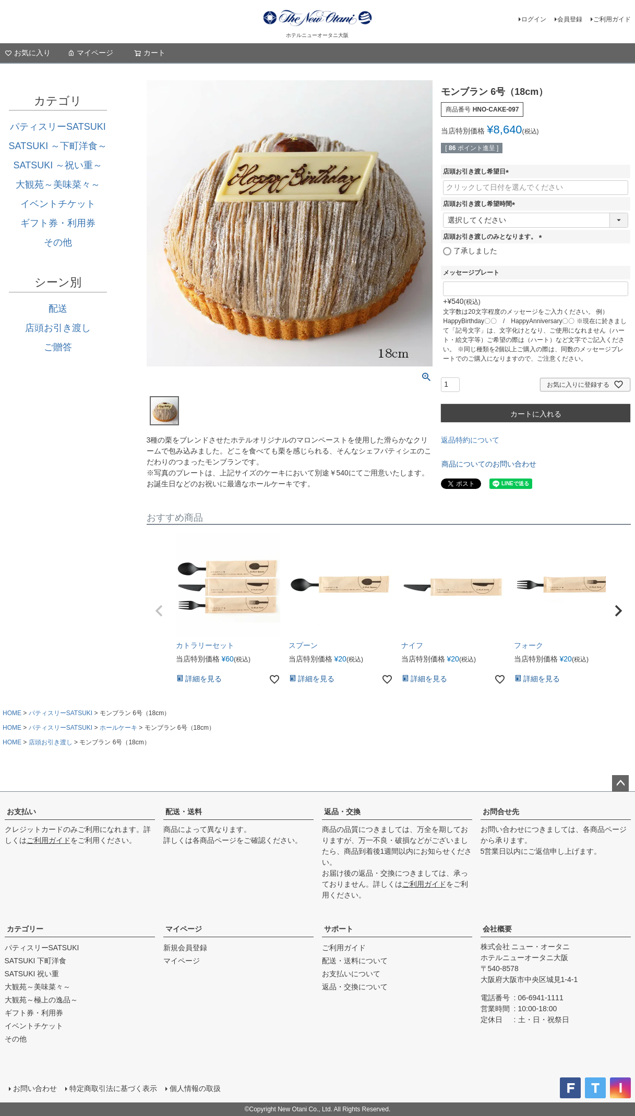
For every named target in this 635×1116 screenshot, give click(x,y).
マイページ (90, 52)
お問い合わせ (35, 1088)
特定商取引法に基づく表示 (113, 1088)
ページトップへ (620, 783)
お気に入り (28, 52)
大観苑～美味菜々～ (58, 184)
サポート (338, 929)
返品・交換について (355, 987)
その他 (58, 242)
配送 (58, 308)
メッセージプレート (471, 272)
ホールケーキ (118, 727)
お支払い (21, 811)
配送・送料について (355, 960)
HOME (12, 713)
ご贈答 (58, 347)
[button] (159, 610)
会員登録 (569, 19)
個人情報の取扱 (195, 1088)
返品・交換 (342, 811)
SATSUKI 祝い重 (32, 974)
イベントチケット (57, 204)
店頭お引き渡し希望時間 (480, 203)
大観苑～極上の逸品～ (41, 1000)
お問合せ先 (501, 811)
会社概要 (497, 929)
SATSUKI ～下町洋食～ (58, 146)
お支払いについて (351, 974)
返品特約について (470, 440)
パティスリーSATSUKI (58, 126)
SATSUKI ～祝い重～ (58, 165)
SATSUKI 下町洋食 (36, 960)
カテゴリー (25, 929)
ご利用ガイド (612, 19)
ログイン (533, 19)
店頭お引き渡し (58, 328)
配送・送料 (183, 811)
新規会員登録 (185, 947)
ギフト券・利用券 (57, 223)
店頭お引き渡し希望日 (477, 171)
